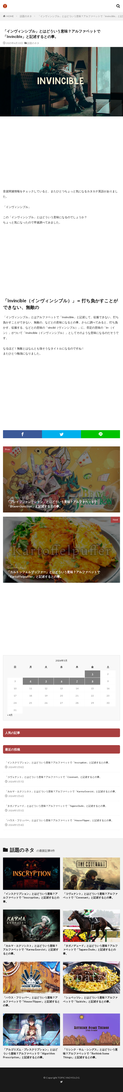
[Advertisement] (63, 152)
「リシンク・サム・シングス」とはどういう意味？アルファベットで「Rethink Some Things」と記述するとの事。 (90, 1053)
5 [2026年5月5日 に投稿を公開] (46, 681)
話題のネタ (26, 16)
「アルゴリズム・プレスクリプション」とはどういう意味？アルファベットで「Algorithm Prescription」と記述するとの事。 (30, 1053)
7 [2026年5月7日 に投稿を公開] (77, 681)
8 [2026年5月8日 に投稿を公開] (92, 681)
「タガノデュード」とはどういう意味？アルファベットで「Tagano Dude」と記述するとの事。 (56, 805)
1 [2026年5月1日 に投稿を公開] (92, 673)
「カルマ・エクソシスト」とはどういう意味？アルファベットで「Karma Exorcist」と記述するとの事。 (61, 791)
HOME (10, 16)
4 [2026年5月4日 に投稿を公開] (30, 681)
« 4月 (10, 714)
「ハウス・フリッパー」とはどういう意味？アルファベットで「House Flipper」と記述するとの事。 (59, 820)
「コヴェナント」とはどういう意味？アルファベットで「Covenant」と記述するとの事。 (53, 776)
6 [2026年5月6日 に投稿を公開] (61, 681)
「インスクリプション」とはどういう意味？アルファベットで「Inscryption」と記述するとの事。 (58, 762)
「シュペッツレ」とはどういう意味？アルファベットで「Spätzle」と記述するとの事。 (90, 999)
